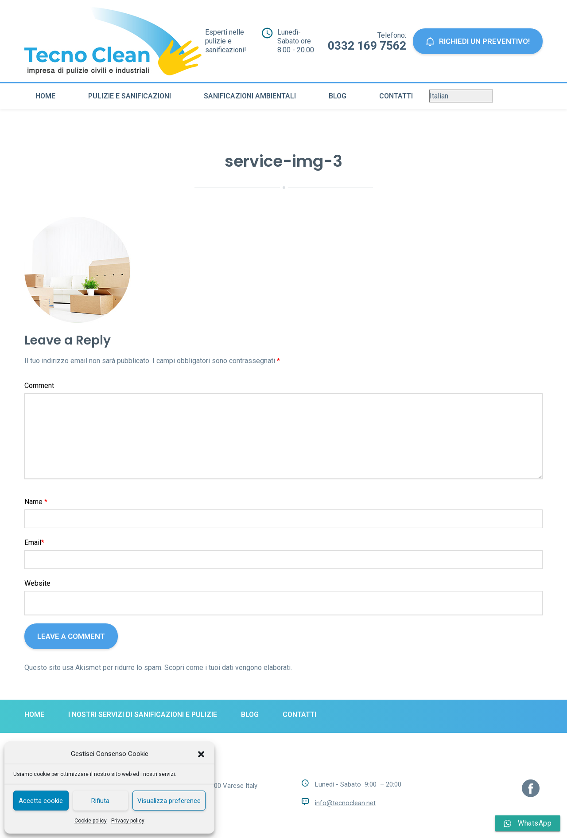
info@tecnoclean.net (345, 803)
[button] (201, 754)
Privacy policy (127, 821)
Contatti (396, 96)
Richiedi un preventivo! (478, 41)
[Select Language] (461, 96)
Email (34, 542)
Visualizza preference (169, 801)
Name (35, 501)
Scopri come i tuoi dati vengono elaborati (227, 667)
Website (37, 583)
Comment (39, 385)
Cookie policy (90, 821)
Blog (337, 96)
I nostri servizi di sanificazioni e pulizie (142, 714)
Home (45, 96)
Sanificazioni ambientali (250, 96)
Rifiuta (100, 801)
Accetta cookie (41, 801)
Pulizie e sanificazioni (129, 96)
